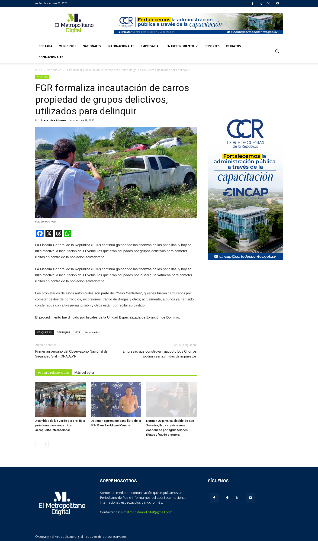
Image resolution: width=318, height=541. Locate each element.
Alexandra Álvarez (53, 120)
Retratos (233, 46)
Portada (45, 46)
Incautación (92, 332)
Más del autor (84, 372)
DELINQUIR (63, 332)
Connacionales (51, 57)
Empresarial (150, 46)
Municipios (67, 46)
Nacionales (92, 46)
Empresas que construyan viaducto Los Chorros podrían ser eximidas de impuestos (160, 353)
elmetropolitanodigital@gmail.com (146, 512)
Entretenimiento (182, 46)
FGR (77, 332)
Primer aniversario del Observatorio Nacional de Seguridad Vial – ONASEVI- (71, 353)
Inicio (38, 70)
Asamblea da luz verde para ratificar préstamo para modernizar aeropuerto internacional (60, 425)
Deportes (212, 46)
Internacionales (120, 46)
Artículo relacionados (53, 372)
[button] (277, 51)
